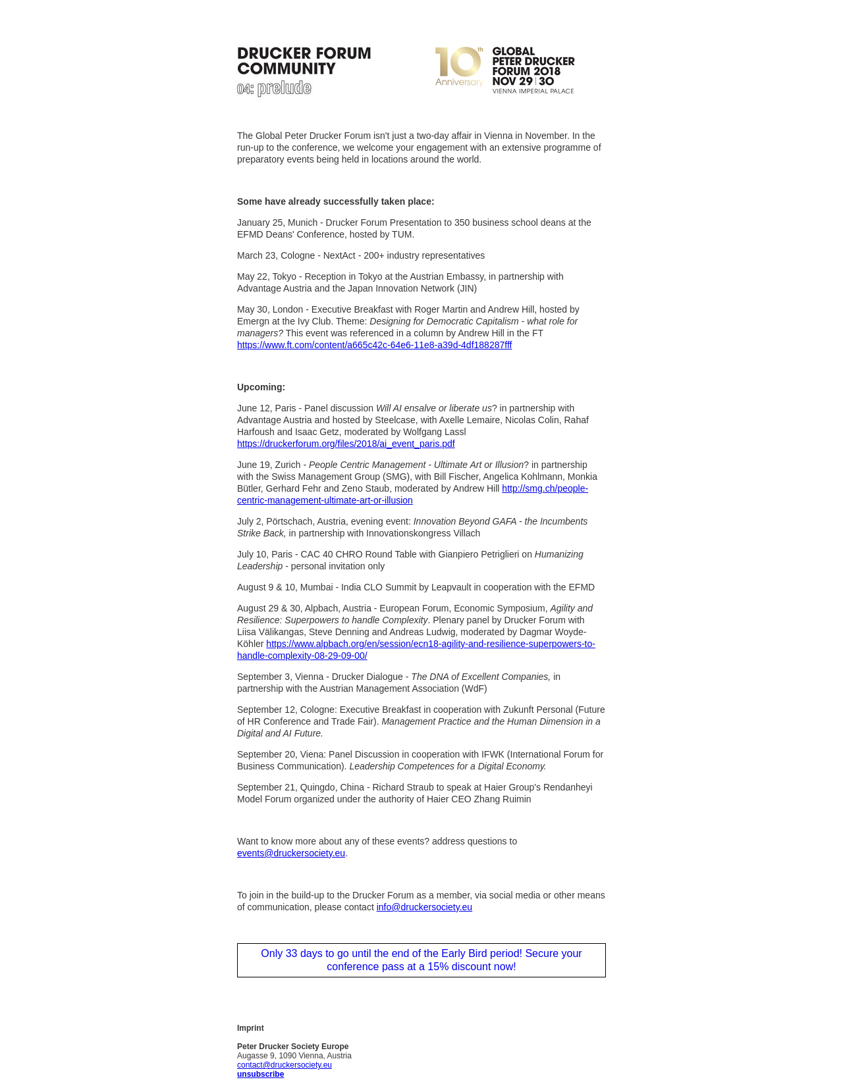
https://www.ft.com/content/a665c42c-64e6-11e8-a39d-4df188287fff (374, 345)
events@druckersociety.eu (291, 853)
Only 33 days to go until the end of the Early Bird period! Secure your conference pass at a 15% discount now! (421, 960)
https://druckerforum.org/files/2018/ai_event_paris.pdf (346, 443)
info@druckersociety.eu (424, 907)
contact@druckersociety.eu (284, 1065)
